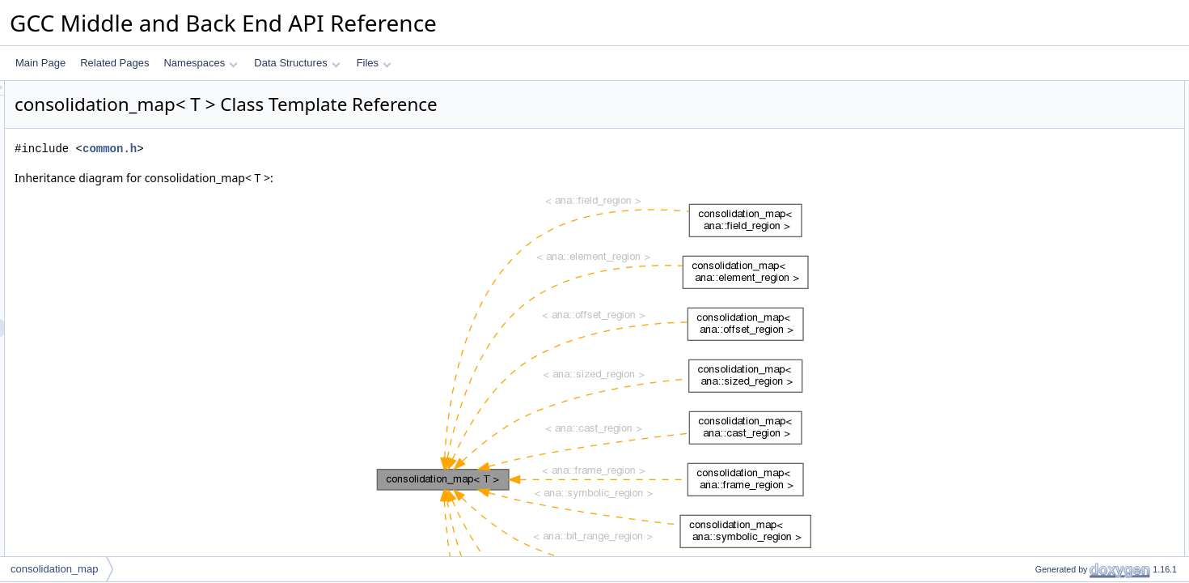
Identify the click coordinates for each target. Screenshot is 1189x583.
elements (1041, 250)
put (1028, 232)
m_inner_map (1051, 321)
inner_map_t (1049, 143)
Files (374, 63)
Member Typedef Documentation (1079, 357)
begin (1033, 268)
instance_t (1044, 125)
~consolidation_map (1065, 196)
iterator (1036, 161)
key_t (1033, 107)
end (1030, 286)
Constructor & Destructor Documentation (1096, 446)
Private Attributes (1045, 303)
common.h (312, 148)
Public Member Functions (1063, 179)
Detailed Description (1052, 339)
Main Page (40, 63)
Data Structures (297, 63)
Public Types (1036, 90)
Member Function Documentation (1080, 481)
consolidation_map (54, 569)
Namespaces (200, 63)
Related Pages (114, 63)
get (1028, 214)
